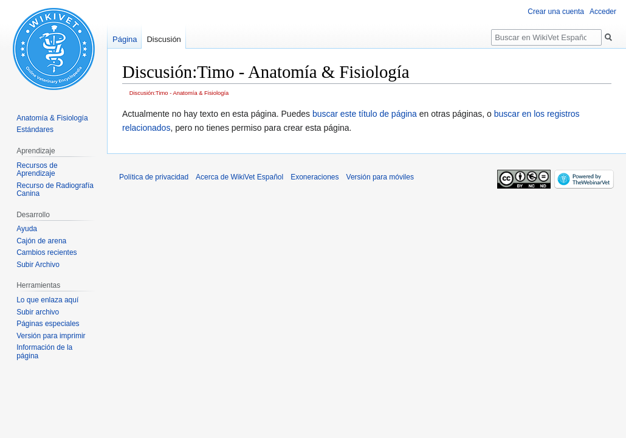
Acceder (603, 11)
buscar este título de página (364, 114)
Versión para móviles (380, 177)
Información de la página (44, 351)
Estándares (34, 129)
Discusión (163, 39)
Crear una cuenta (556, 11)
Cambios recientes (46, 252)
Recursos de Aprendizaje (36, 169)
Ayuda (26, 228)
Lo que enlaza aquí (47, 300)
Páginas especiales (47, 323)
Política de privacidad (153, 177)
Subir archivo (37, 312)
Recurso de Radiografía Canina (55, 189)
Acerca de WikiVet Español (239, 177)
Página (124, 39)
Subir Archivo (38, 264)
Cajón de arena (41, 241)
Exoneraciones (315, 177)
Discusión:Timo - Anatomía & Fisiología (179, 92)
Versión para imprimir (50, 336)
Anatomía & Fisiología (52, 118)
